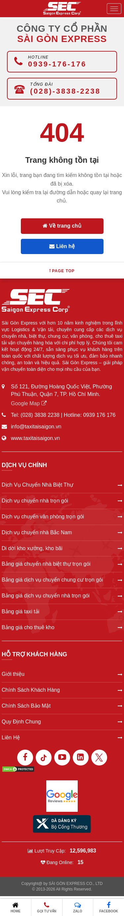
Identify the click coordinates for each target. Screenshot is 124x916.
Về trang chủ (62, 226)
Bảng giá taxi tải (62, 611)
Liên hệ (62, 246)
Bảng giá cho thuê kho (62, 627)
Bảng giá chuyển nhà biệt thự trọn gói (62, 564)
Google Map (29, 403)
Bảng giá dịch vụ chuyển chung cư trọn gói (62, 580)
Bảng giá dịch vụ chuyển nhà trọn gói (62, 595)
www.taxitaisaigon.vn (35, 438)
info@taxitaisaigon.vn (36, 426)
